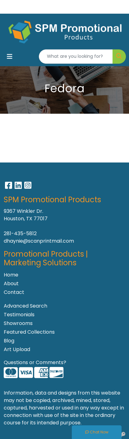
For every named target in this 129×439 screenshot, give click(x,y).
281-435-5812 (20, 233)
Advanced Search (25, 305)
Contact (14, 292)
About (11, 283)
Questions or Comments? (35, 362)
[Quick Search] (76, 56)
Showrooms (18, 323)
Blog (9, 340)
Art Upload (17, 349)
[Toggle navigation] (9, 56)
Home (11, 274)
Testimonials (19, 314)
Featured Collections (29, 332)
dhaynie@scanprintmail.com (39, 241)
